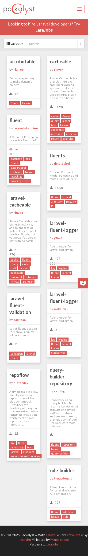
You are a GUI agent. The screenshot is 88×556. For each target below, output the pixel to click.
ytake (58, 238)
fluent (14, 103)
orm (28, 158)
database (16, 158)
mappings (16, 176)
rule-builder (62, 470)
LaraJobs (44, 30)
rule (66, 516)
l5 (52, 206)
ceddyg (59, 391)
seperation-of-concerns (25, 456)
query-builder (60, 453)
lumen (55, 277)
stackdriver (58, 352)
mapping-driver (20, 180)
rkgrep (19, 69)
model (66, 120)
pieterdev (21, 383)
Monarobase (59, 539)
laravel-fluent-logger (64, 226)
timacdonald (63, 478)
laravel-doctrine (26, 128)
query (55, 120)
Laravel (51, 535)
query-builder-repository (61, 376)
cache (55, 116)
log (53, 268)
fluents (57, 155)
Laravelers (72, 535)
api (12, 442)
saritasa (20, 320)
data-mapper (18, 167)
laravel (26, 103)
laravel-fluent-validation (20, 305)
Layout (15, 43)
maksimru (61, 309)
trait (53, 125)
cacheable (60, 61)
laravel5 (71, 201)
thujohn (25, 539)
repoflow (19, 375)
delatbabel (62, 163)
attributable (22, 61)
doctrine (16, 172)
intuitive (71, 134)
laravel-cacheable (20, 201)
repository (68, 444)
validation (17, 353)
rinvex (58, 69)
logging (62, 268)
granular (68, 138)
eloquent (56, 134)
